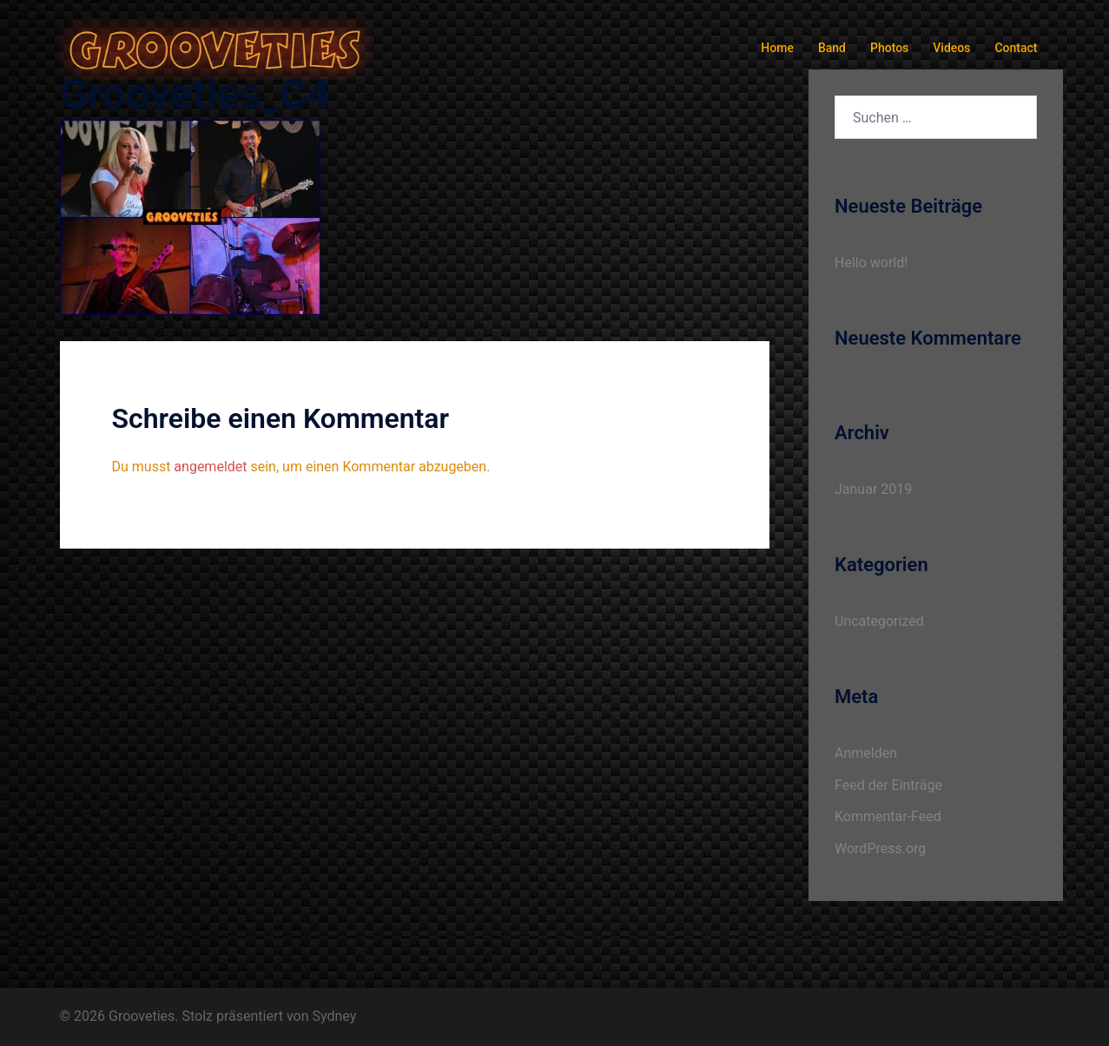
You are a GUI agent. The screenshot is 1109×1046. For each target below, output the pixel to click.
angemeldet (210, 466)
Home (777, 48)
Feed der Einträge (888, 785)
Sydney (335, 1016)
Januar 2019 (873, 489)
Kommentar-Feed (888, 816)
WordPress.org (880, 848)
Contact (1015, 48)
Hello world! (871, 262)
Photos (889, 48)
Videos (951, 48)
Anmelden (866, 753)
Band (832, 48)
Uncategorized (879, 621)
